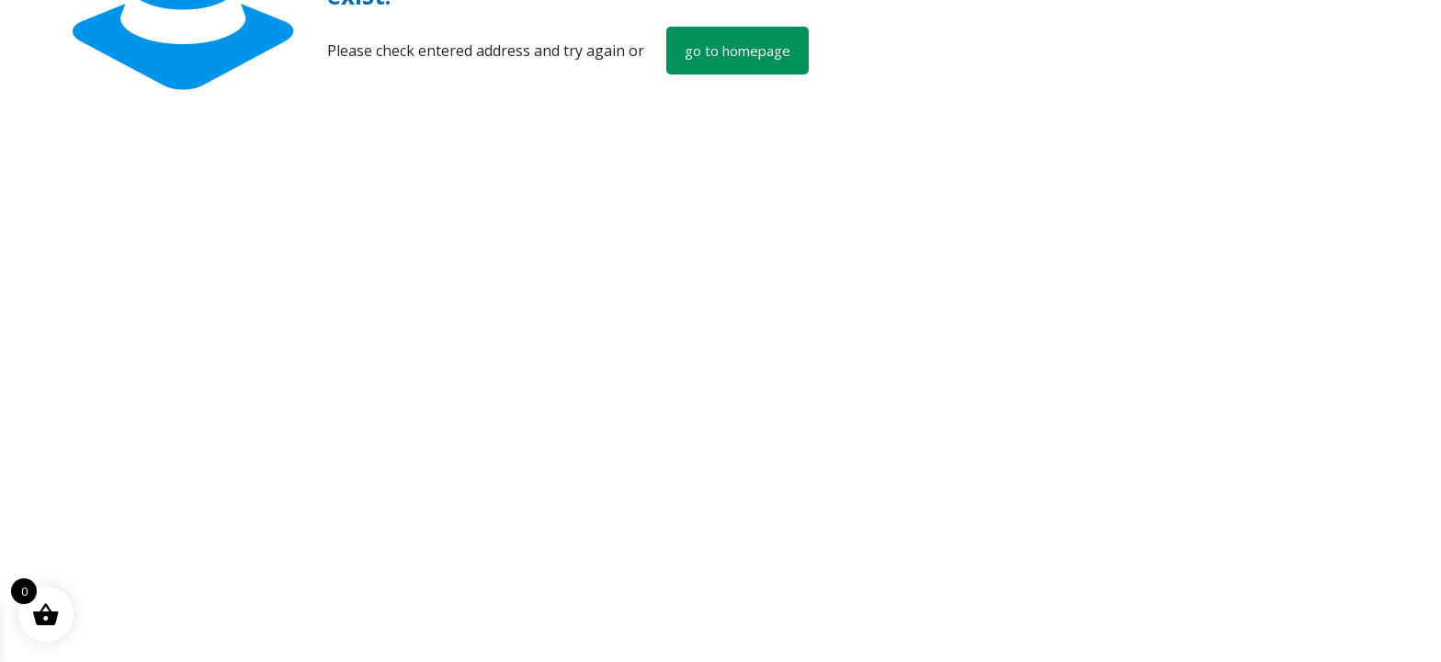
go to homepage (737, 50)
